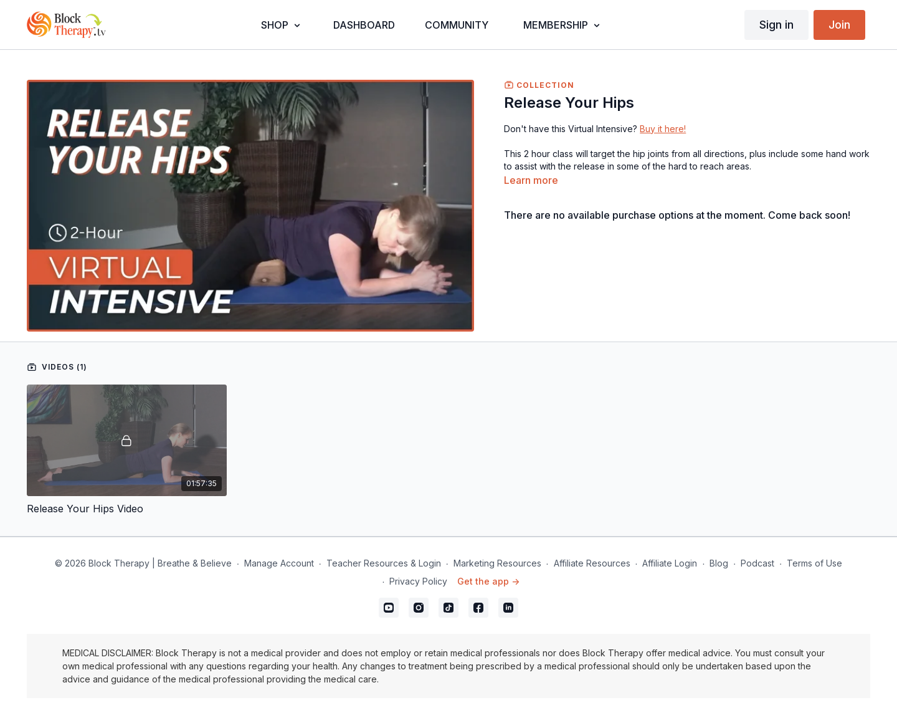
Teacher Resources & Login (383, 563)
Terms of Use (814, 563)
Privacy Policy (418, 581)
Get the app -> (488, 581)
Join (839, 24)
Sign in (776, 24)
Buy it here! (663, 128)
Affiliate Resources (592, 563)
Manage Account (279, 563)
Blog (719, 563)
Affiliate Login (669, 563)
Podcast (757, 563)
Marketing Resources (497, 563)
